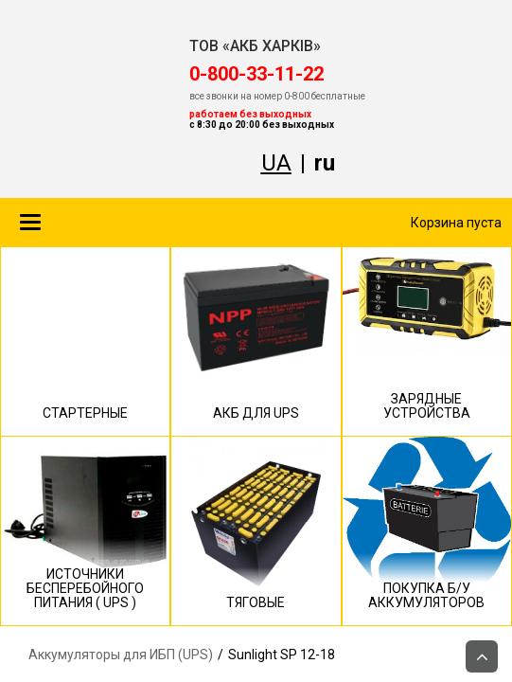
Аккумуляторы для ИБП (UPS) (120, 654)
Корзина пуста (456, 222)
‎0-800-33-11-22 (256, 73)
